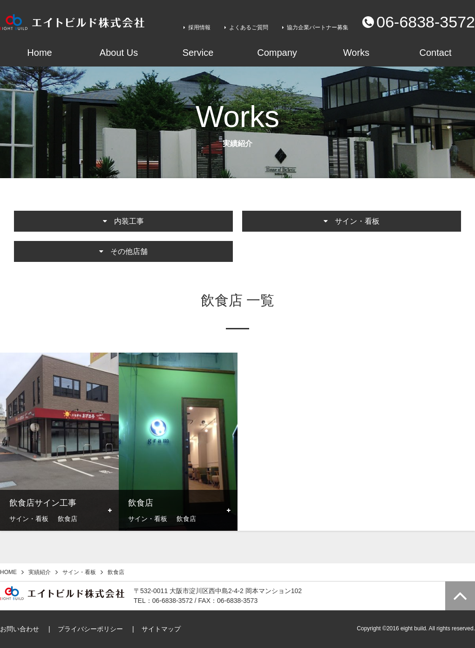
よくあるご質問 (248, 27)
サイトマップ (161, 629)
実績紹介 (39, 572)
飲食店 (116, 572)
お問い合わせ (19, 629)
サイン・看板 (79, 572)
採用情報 (199, 27)
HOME (8, 572)
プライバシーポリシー (90, 629)
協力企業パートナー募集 (317, 27)
